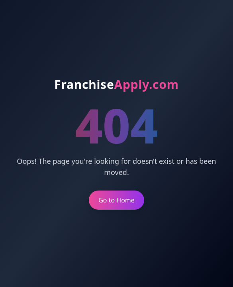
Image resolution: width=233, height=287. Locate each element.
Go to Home (116, 200)
